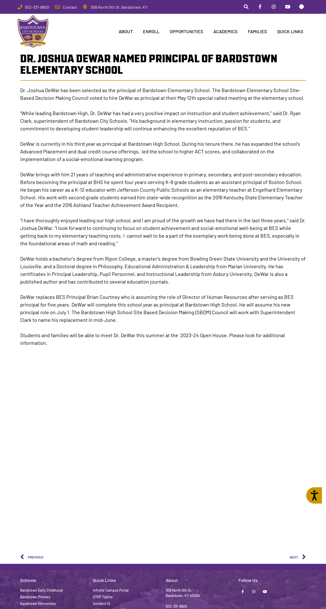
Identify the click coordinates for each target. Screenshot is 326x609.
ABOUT (126, 32)
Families (257, 32)
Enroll (151, 32)
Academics (225, 32)
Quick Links (290, 32)
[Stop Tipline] (301, 7)
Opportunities (186, 32)
